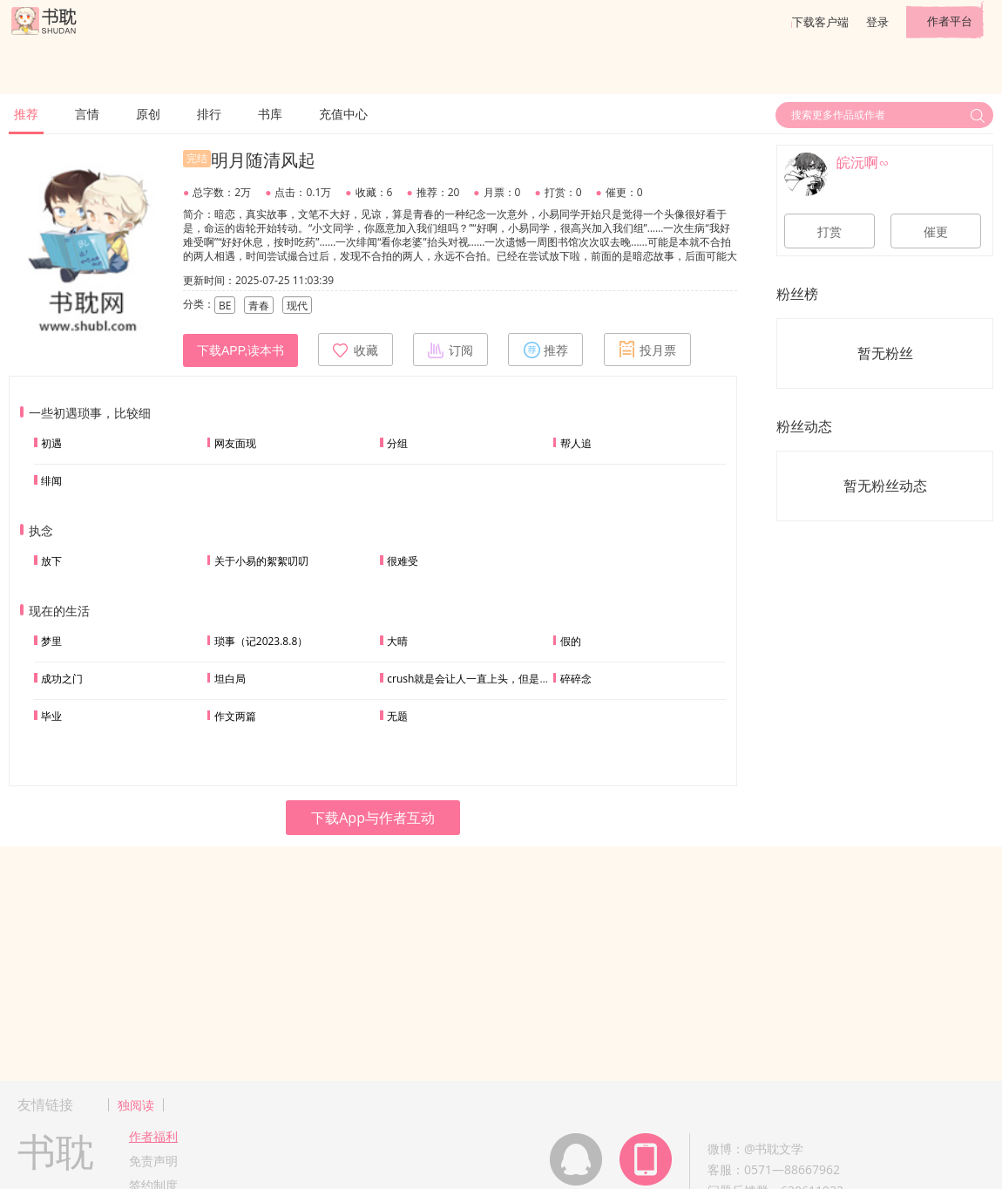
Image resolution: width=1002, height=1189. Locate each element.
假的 (570, 641)
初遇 (51, 443)
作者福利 (153, 1136)
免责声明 (153, 1160)
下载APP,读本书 (240, 350)
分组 (397, 443)
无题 (397, 716)
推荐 (26, 113)
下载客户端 (820, 22)
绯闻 (51, 480)
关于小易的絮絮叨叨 (261, 561)
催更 (936, 232)
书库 (270, 113)
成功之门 (62, 678)
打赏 (829, 232)
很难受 (402, 561)
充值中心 (343, 113)
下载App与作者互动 (373, 817)
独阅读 (136, 1105)
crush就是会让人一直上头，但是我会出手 (484, 678)
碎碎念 (576, 678)
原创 (148, 113)
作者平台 (949, 21)
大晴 (397, 641)
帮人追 (576, 443)
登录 (877, 22)
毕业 (51, 716)
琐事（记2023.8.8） (261, 641)
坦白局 (230, 678)
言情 (87, 113)
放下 (51, 561)
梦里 (51, 641)
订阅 (450, 349)
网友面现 (235, 443)
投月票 (647, 349)
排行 (209, 113)
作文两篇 (235, 716)
